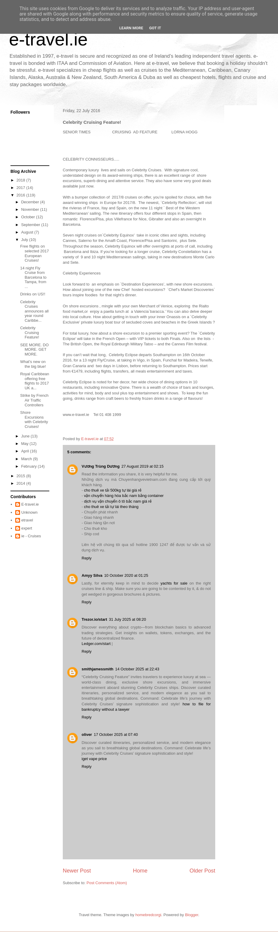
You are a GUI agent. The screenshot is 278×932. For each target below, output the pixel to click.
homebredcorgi (148, 915)
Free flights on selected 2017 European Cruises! (34, 253)
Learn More (131, 28)
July (25, 239)
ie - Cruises (31, 536)
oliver (87, 734)
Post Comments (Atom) (107, 883)
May (25, 443)
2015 (21, 476)
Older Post (202, 871)
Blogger (191, 915)
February (29, 466)
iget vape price (94, 758)
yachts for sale (174, 583)
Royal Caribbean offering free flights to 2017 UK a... (34, 381)
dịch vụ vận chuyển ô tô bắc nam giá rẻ (118, 501)
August (27, 232)
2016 (21, 195)
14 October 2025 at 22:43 (137, 669)
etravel (27, 520)
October (28, 217)
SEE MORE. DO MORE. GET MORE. (34, 349)
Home (140, 871)
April (25, 451)
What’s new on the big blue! (33, 364)
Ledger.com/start (96, 643)
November (30, 209)
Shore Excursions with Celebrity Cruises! (34, 419)
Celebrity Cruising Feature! (29, 332)
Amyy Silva (92, 575)
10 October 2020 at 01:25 (126, 575)
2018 (21, 180)
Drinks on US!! (32, 294)
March (27, 459)
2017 (21, 187)
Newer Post (77, 871)
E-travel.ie (30, 504)
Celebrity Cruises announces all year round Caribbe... (34, 311)
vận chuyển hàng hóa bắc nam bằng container (124, 495)
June (26, 436)
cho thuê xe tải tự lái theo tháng (111, 506)
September (31, 224)
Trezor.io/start (94, 619)
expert (26, 528)
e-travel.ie (48, 39)
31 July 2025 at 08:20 (127, 619)
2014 (21, 483)
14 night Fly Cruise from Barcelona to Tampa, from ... (33, 277)
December (30, 202)
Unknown (29, 512)
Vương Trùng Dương (101, 466)
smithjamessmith (97, 669)
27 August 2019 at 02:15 (142, 466)
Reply (86, 558)
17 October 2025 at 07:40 (116, 734)
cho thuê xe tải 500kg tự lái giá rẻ (112, 490)
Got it (155, 28)
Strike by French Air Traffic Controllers (34, 400)
